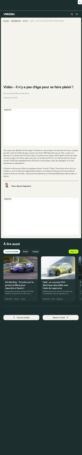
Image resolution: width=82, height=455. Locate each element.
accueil (6, 21)
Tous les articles (11, 251)
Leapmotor (59, 299)
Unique (35, 251)
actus (25, 21)
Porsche (16, 299)
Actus (25, 251)
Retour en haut (60, 317)
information (16, 21)
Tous (73, 251)
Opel (53, 299)
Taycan (23, 299)
